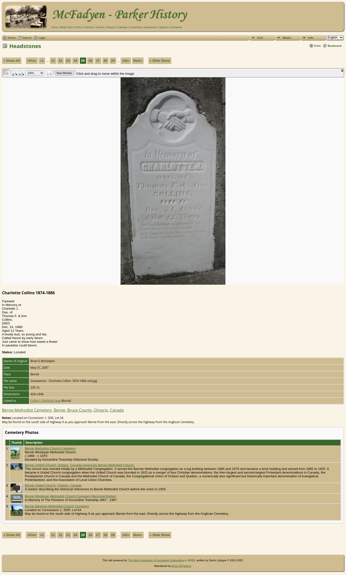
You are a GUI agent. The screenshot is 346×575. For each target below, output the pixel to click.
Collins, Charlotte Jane (45, 401)
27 (98, 60)
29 (113, 60)
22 (60, 60)
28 (105, 60)
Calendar (122, 27)
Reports (111, 27)
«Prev (31, 60)
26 (90, 60)
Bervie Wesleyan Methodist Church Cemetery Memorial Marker (70, 496)
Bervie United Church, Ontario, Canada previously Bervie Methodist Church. (80, 465)
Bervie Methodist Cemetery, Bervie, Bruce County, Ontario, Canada (63, 410)
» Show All (11, 60)
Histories (89, 27)
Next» (137, 60)
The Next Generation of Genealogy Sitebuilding (156, 560)
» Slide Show (160, 60)
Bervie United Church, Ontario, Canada (53, 485)
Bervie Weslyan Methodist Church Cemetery (57, 506)
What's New (66, 27)
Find (260, 37)
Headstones (150, 27)
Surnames (176, 27)
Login (42, 37)
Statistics (164, 27)
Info (310, 37)
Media (287, 37)
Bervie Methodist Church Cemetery (50, 448)
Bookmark (335, 46)
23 (68, 60)
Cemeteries (135, 27)
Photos (78, 27)
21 (53, 60)
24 (75, 60)
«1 (42, 60)
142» (125, 60)
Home (54, 27)
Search (27, 37)
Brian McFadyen (181, 565)
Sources (100, 27)
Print (317, 46)
